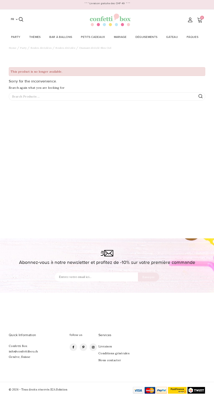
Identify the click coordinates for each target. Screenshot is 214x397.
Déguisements (147, 37)
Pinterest (83, 347)
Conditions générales (114, 353)
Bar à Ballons (62, 37)
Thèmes (36, 37)
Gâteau (173, 37)
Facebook (73, 347)
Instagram (93, 347)
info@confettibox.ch (23, 351)
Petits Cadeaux (94, 37)
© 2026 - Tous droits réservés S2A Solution (38, 389)
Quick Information (22, 335)
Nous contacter (109, 360)
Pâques (194, 37)
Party (17, 37)
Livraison (105, 346)
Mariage (121, 37)
